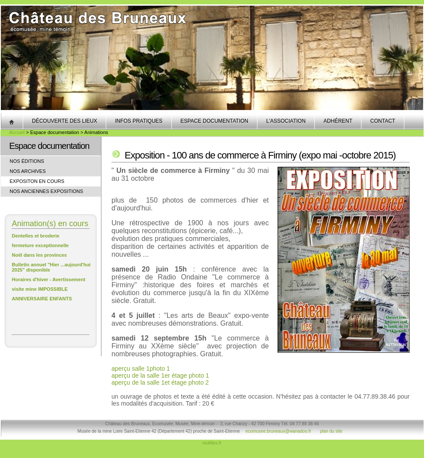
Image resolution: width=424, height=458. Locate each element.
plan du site (331, 431)
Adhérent (337, 121)
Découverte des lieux (64, 121)
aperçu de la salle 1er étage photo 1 (160, 375)
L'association (286, 121)
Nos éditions (27, 161)
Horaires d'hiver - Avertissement (48, 279)
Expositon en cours (37, 181)
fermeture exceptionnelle (40, 245)
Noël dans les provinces (39, 255)
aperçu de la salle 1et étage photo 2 (160, 382)
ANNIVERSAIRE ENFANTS (42, 298)
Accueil (16, 132)
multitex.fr (211, 443)
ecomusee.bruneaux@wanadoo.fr (278, 431)
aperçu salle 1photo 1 (140, 368)
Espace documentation (214, 121)
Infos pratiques (138, 121)
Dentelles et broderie (35, 235)
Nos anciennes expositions (46, 191)
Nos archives (28, 171)
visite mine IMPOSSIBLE (40, 289)
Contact (382, 121)
